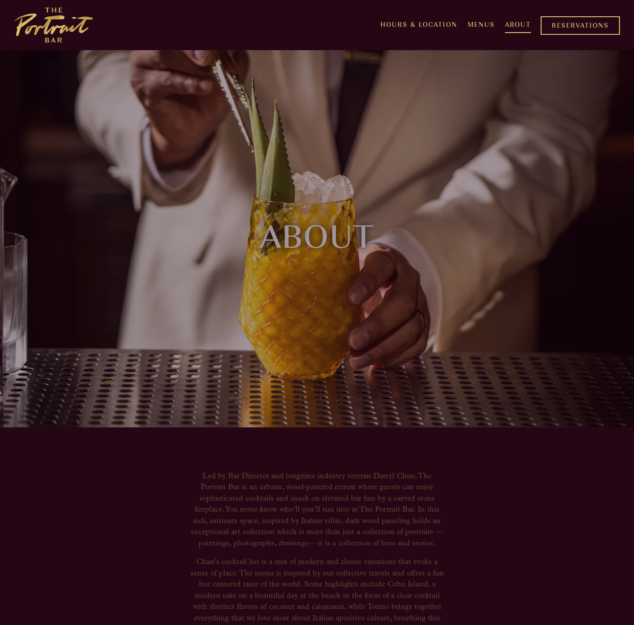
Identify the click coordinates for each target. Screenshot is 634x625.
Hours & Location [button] (418, 24)
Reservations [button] (580, 24)
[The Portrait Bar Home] (53, 25)
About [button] (518, 24)
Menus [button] (481, 24)
